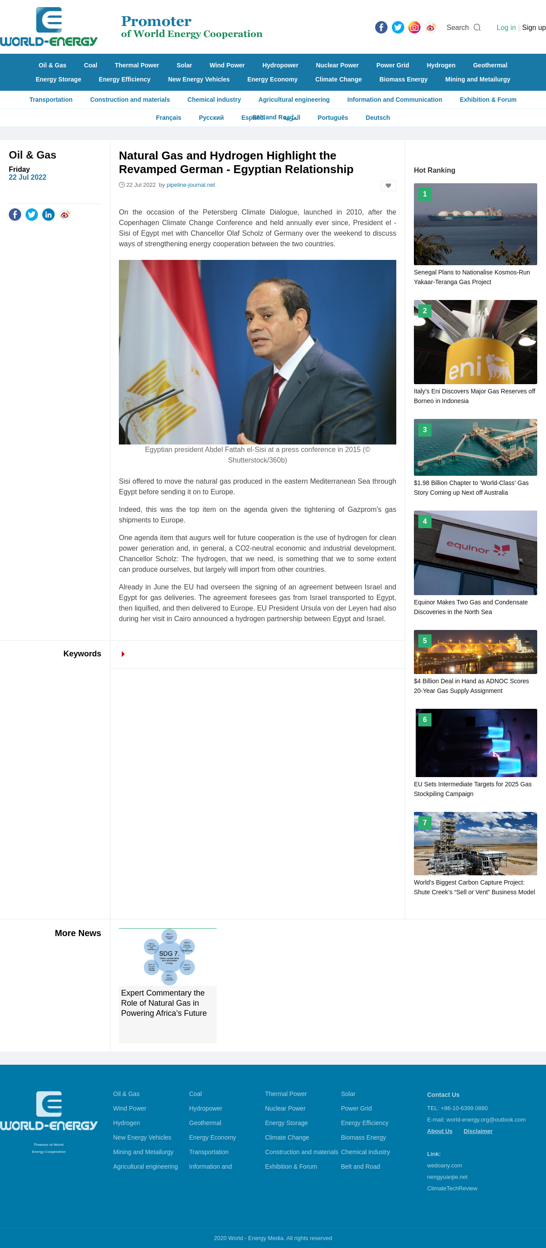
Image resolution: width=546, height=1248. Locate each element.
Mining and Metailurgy (477, 79)
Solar (184, 65)
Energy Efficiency (125, 79)
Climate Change (338, 79)
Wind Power (227, 65)
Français (168, 117)
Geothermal (490, 65)
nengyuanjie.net (447, 1177)
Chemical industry (214, 99)
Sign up (534, 27)
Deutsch (378, 117)
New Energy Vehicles (199, 79)
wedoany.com (444, 1165)
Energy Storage (58, 79)
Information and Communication (394, 99)
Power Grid (393, 65)
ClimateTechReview (452, 1188)
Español (253, 117)
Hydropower (280, 65)
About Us (440, 1131)
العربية (291, 117)
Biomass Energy (404, 79)
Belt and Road (360, 1166)
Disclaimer (478, 1131)
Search (457, 27)
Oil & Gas (52, 65)
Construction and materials (130, 99)
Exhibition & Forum (488, 99)
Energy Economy (272, 79)
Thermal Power (137, 65)
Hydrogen (441, 65)
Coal (90, 65)
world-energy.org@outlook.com (486, 1119)
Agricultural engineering (294, 99)
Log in (506, 27)
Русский (211, 117)
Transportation (51, 99)
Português (332, 117)
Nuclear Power (337, 65)
